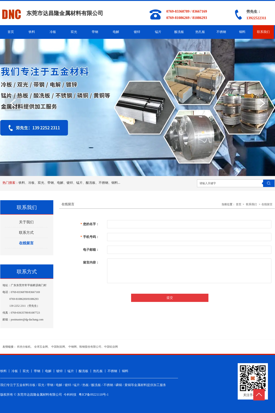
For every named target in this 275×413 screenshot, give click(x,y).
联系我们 (251, 204)
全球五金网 (41, 346)
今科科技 (70, 394)
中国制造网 (58, 346)
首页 (238, 204)
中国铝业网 (111, 346)
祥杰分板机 (24, 346)
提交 (170, 297)
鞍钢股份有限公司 (90, 346)
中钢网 (72, 346)
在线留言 (267, 204)
